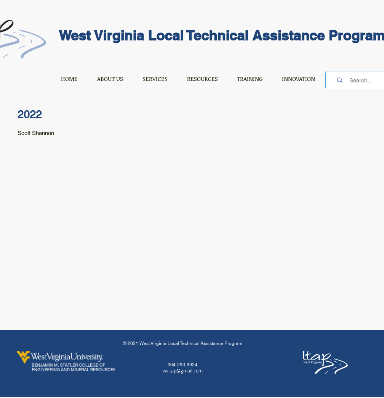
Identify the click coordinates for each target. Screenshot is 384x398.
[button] (110, 78)
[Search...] (360, 80)
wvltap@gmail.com (183, 370)
